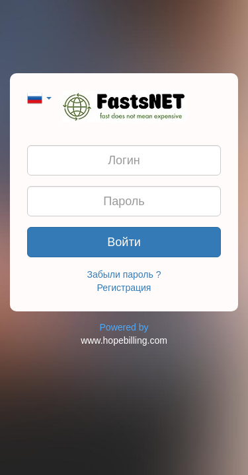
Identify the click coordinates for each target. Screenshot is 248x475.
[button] (39, 97)
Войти (123, 242)
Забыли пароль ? (124, 274)
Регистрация (124, 287)
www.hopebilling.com (124, 340)
